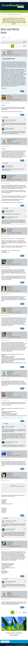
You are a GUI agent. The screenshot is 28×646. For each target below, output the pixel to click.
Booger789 (9, 473)
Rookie (9, 50)
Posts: (17, 54)
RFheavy (9, 286)
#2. (25, 119)
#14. (25, 581)
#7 (26, 294)
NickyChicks (8, 120)
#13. (25, 520)
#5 (26, 236)
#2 (26, 103)
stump (8, 592)
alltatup (9, 95)
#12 (26, 459)
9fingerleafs (10, 260)
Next (24, 46)
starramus (9, 308)
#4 (26, 183)
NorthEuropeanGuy (12, 139)
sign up (17, 19)
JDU (6, 165)
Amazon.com (13, 485)
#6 (26, 267)
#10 (26, 378)
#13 (26, 480)
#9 (26, 340)
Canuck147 (10, 229)
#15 (26, 599)
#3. (25, 165)
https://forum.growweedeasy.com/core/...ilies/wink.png (12, 417)
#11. (25, 426)
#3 (26, 146)
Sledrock (7, 426)
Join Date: (9, 54)
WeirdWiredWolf (11, 175)
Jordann (9, 332)
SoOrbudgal (10, 392)
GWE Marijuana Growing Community (14, 14)
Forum (4, 14)
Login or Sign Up (23, 1)
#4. (25, 210)
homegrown (10, 542)
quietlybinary (10, 371)
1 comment (5, 163)
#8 (26, 315)
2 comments (5, 117)
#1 (26, 58)
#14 (26, 549)
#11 (26, 400)
